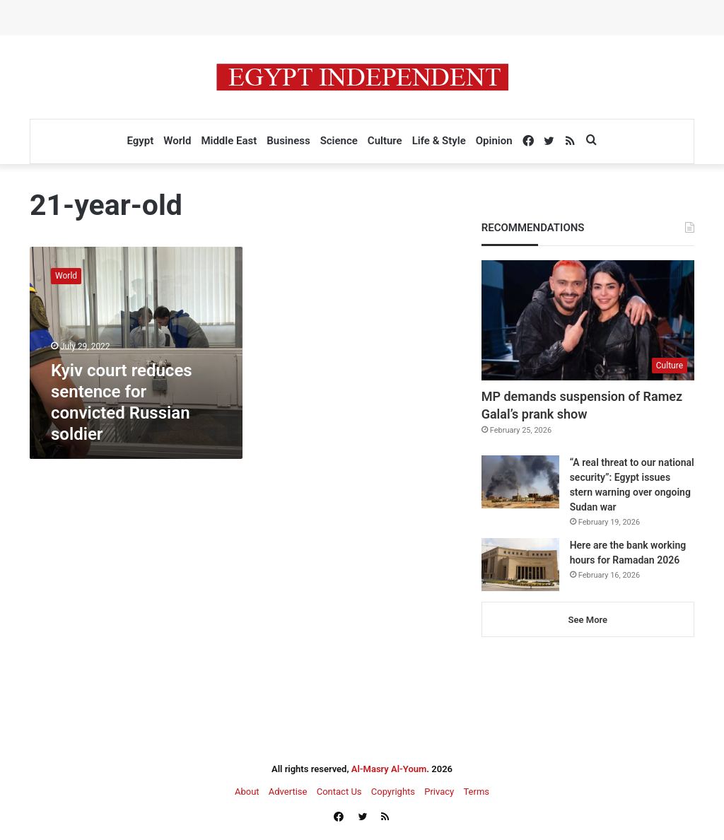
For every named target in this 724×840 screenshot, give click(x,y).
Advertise (288, 791)
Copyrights (393, 791)
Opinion (494, 140)
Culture (385, 140)
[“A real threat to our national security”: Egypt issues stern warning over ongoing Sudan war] (520, 481)
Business (288, 140)
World (177, 140)
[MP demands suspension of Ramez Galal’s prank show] (587, 320)
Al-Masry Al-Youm (389, 769)
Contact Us (339, 791)
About (247, 791)
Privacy (439, 791)
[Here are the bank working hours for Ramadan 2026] (520, 564)
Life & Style (439, 140)
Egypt (140, 140)
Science (339, 140)
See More (587, 619)
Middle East (229, 140)
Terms (476, 791)
